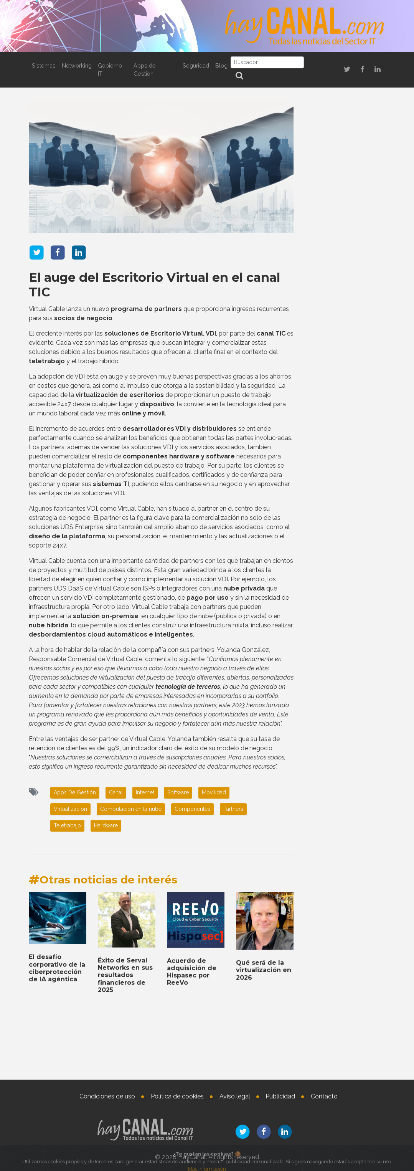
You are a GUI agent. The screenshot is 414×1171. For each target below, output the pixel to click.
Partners (233, 809)
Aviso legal (234, 1096)
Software (178, 792)
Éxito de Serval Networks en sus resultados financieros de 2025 (345, 967)
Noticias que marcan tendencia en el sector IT (344, 229)
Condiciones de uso (107, 1096)
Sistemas (44, 65)
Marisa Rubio (355, 1109)
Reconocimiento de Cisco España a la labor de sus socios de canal (342, 350)
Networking (77, 65)
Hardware (106, 825)
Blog (221, 65)
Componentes (192, 809)
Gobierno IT (110, 69)
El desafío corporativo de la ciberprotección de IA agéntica (344, 799)
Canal (116, 792)
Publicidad (280, 1096)
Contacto (324, 1096)
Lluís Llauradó (360, 1036)
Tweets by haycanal (327, 745)
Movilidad (214, 792)
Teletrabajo (67, 825)
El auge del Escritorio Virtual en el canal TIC (154, 284)
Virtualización (70, 809)
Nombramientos (345, 1009)
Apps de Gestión (145, 69)
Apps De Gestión (75, 792)
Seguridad (196, 65)
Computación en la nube (131, 809)
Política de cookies (177, 1096)
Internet (145, 792)
